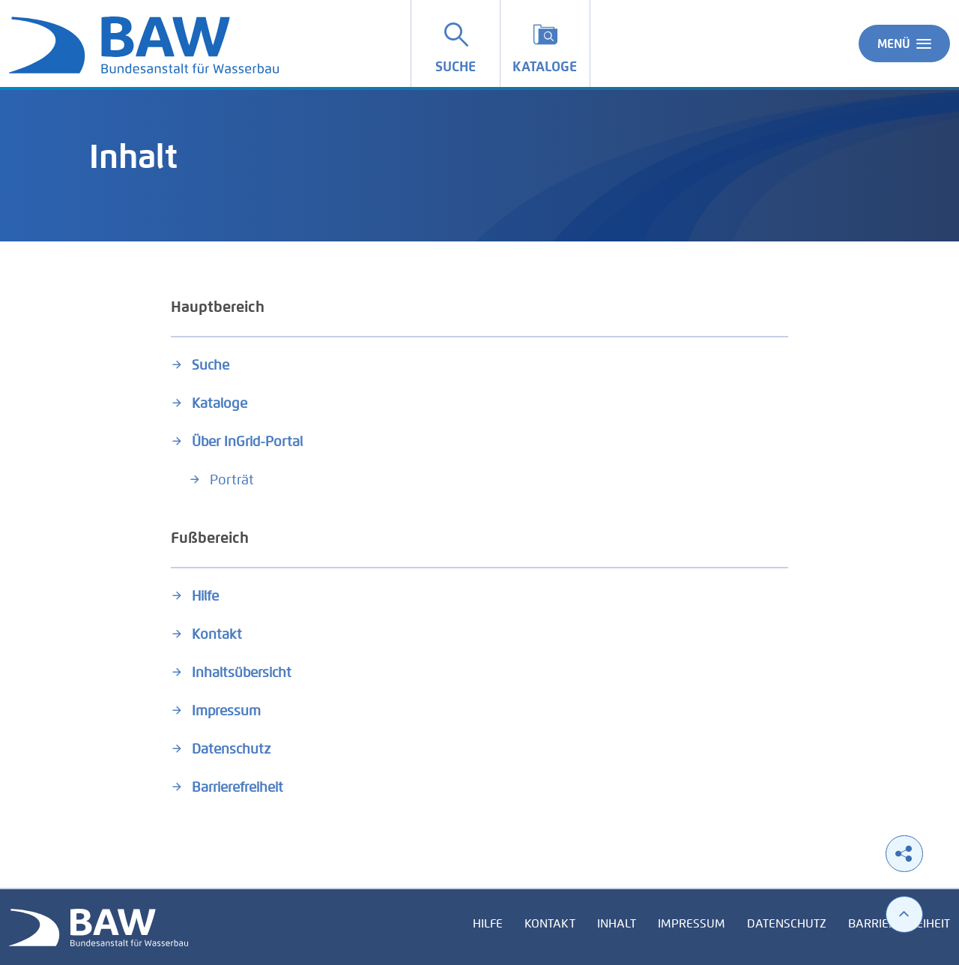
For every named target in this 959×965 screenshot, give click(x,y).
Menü (904, 43)
